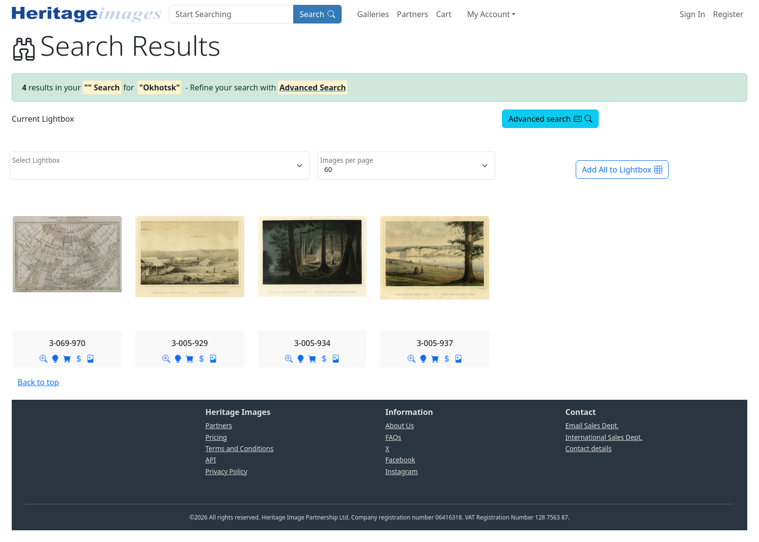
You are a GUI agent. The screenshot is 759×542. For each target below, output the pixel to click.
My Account (488, 14)
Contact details (588, 448)
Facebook (400, 459)
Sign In (692, 14)
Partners (412, 14)
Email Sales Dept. (592, 425)
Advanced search (550, 118)
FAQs (393, 437)
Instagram (402, 471)
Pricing (216, 437)
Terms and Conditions (239, 448)
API (210, 459)
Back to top (38, 382)
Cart (443, 14)
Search (317, 14)
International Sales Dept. (604, 437)
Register (728, 14)
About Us (400, 425)
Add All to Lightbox (622, 169)
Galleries (373, 14)
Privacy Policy (226, 471)
